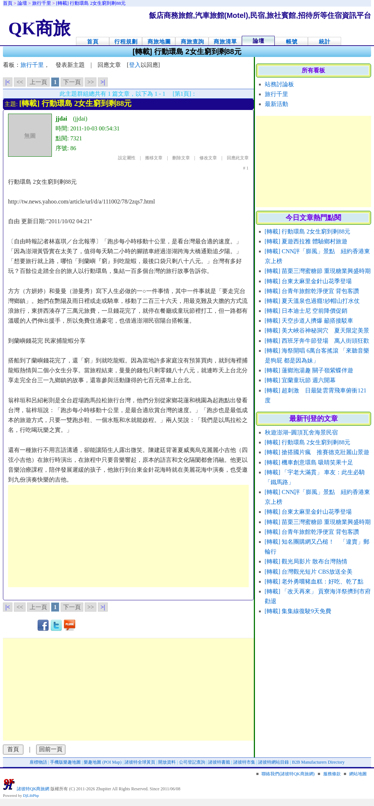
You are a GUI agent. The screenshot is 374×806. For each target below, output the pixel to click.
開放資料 (167, 762)
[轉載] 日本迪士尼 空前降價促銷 (306, 311)
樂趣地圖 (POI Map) (102, 762)
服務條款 (332, 773)
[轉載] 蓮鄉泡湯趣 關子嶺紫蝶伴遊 (309, 370)
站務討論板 (279, 84)
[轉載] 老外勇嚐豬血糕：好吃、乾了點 (314, 581)
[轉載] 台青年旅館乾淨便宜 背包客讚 (312, 291)
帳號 (292, 41)
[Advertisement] (128, 536)
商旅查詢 (192, 41)
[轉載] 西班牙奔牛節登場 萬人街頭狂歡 (317, 341)
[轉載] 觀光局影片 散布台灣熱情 (306, 561)
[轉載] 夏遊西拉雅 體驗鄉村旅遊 (306, 241)
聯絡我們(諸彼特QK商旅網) (288, 773)
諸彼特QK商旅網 (33, 788)
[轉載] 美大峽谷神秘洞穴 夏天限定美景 (317, 330)
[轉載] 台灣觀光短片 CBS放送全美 (309, 572)
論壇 (258, 41)
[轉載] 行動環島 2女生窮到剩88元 (308, 231)
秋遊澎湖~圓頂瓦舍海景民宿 (301, 432)
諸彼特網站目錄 (273, 762)
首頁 (93, 41)
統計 (325, 41)
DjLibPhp (31, 795)
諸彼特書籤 (219, 762)
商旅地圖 (159, 41)
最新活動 (276, 104)
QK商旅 (39, 28)
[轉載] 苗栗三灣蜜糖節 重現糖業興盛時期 (318, 271)
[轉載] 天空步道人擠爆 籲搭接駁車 (309, 321)
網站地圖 (358, 773)
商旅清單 (225, 41)
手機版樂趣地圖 (65, 762)
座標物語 (38, 762)
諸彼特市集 (244, 762)
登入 (135, 65)
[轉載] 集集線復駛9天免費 (298, 611)
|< (7, 82)
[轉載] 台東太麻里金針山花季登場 (308, 281)
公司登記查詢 (192, 762)
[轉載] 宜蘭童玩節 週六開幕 (300, 380)
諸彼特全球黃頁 (140, 762)
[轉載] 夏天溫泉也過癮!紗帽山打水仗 (312, 301)
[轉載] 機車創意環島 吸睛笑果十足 (309, 462)
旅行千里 (276, 94)
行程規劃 (126, 41)
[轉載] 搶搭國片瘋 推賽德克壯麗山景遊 (317, 452)
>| (102, 82)
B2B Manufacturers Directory (318, 762)
